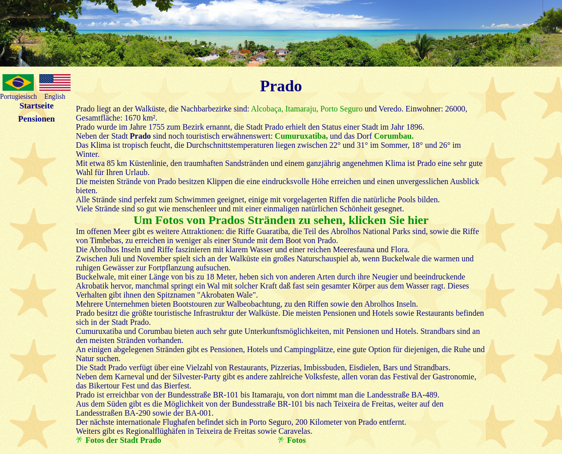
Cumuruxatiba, (301, 136)
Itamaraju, (300, 108)
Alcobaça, (266, 108)
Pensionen (36, 119)
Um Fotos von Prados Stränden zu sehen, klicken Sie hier (281, 219)
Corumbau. (394, 136)
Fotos (296, 440)
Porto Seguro (340, 108)
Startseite (36, 105)
